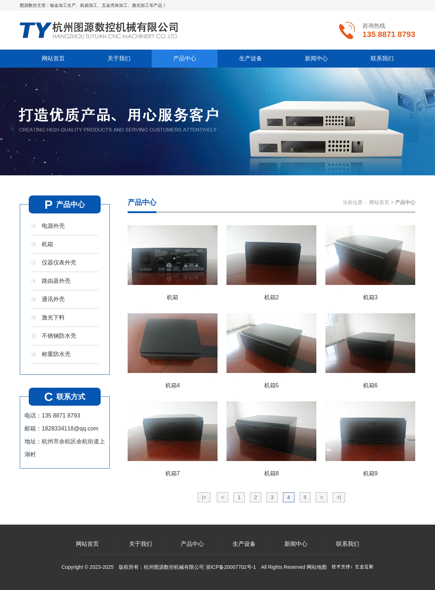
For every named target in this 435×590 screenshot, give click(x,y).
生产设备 (250, 58)
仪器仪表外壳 (59, 262)
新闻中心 (316, 58)
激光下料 (53, 317)
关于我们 (118, 58)
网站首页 (53, 58)
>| (339, 497)
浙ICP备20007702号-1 (231, 567)
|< (204, 497)
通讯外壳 (53, 299)
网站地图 (317, 567)
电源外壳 (53, 226)
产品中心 (184, 58)
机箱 (47, 244)
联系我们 (382, 58)
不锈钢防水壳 (59, 336)
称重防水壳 (56, 354)
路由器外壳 (56, 281)
